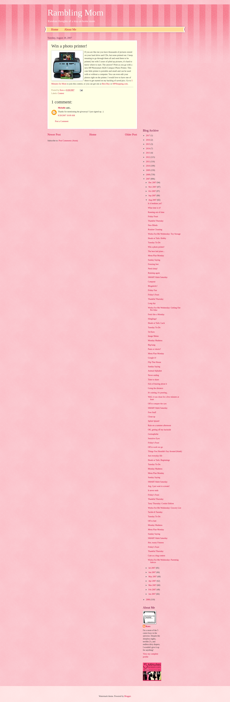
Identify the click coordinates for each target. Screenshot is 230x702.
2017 (148, 135)
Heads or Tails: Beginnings (159, 460)
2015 (148, 144)
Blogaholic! (152, 286)
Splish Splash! (153, 421)
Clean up (151, 417)
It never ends (153, 490)
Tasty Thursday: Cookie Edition (161, 503)
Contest (61, 93)
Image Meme (153, 336)
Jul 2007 (152, 568)
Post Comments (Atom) (68, 141)
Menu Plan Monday (156, 256)
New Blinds (153, 225)
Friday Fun (152, 290)
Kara (148, 626)
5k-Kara (151, 332)
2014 (148, 148)
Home (54, 29)
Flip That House (154, 362)
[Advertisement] (162, 80)
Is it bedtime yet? (155, 203)
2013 (148, 153)
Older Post (131, 134)
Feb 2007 (152, 590)
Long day (152, 303)
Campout (151, 282)
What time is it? (154, 208)
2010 (148, 166)
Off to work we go (155, 447)
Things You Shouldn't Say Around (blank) (165, 451)
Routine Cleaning (155, 229)
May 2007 (152, 576)
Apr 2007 (152, 581)
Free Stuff (152, 412)
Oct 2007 (152, 191)
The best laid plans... (156, 251)
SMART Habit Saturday (157, 277)
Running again (154, 273)
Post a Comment (61, 121)
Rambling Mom (76, 12)
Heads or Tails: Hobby (157, 238)
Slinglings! (152, 319)
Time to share (153, 380)
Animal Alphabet (155, 371)
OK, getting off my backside (159, 430)
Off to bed (152, 521)
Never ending (153, 375)
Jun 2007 (152, 572)
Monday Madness (155, 340)
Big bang (151, 345)
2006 (148, 599)
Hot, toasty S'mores (156, 543)
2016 (148, 140)
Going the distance (155, 388)
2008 (148, 175)
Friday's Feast (153, 295)
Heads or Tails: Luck (156, 323)
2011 (148, 161)
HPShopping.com (120, 84)
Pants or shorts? (154, 349)
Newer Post (54, 134)
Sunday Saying (154, 260)
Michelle (61, 108)
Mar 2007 (152, 585)
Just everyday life (155, 456)
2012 (148, 157)
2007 (148, 179)
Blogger (127, 696)
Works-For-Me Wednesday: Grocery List (164, 508)
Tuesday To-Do (154, 242)
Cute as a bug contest (156, 556)
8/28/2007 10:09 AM (66, 115)
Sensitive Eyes (154, 438)
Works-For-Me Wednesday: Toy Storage (164, 234)
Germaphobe (153, 434)
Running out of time (156, 212)
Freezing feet (153, 264)
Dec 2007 (152, 182)
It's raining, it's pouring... (158, 393)
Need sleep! (153, 269)
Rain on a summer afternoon (159, 425)
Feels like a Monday (156, 314)
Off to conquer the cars (157, 404)
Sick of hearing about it (157, 384)
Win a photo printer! (156, 247)
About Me (70, 29)
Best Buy (106, 84)
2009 (148, 170)
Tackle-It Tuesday (155, 512)
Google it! (152, 358)
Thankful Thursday (155, 221)
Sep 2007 (152, 195)
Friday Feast (153, 216)
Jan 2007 (152, 594)
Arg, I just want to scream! (159, 486)
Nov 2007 (152, 187)
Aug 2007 (152, 200)
